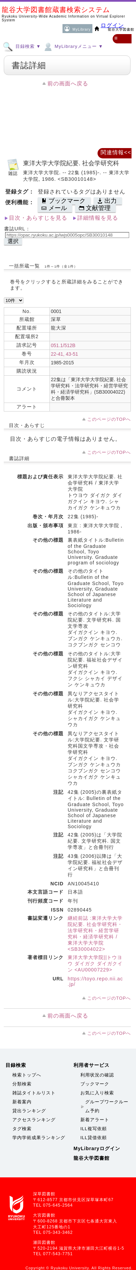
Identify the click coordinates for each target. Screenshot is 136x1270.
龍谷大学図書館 (91, 1158)
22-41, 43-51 (64, 354)
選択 (13, 241)
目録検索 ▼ (22, 46)
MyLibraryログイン (96, 1148)
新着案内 (22, 1101)
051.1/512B (63, 345)
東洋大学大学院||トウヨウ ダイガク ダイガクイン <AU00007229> (95, 963)
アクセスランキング (34, 1119)
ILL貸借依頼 (93, 1137)
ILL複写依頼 (93, 1128)
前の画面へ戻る (67, 83)
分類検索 (22, 1083)
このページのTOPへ (109, 419)
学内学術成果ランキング (38, 1137)
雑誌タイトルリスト (34, 1092)
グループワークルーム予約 (106, 1106)
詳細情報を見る (97, 218)
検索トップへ (26, 1075)
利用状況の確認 (97, 1075)
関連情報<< (116, 152)
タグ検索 (22, 1128)
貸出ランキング (29, 1110)
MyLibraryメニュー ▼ (73, 46)
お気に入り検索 (97, 1092)
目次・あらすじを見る (38, 218)
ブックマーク (94, 1083)
